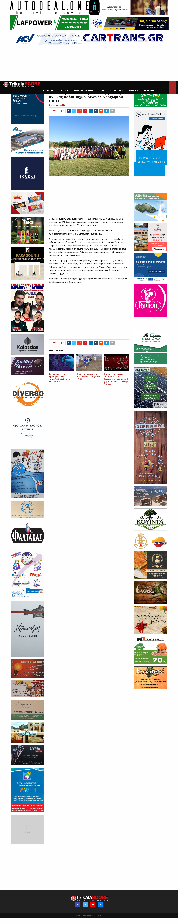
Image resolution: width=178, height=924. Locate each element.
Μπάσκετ (64, 90)
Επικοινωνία (148, 90)
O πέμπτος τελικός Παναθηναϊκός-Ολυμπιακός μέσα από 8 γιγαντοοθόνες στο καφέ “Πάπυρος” (116, 385)
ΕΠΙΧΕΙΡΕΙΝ (132, 90)
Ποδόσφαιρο (48, 90)
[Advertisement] (89, 63)
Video (102, 90)
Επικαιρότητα (115, 90)
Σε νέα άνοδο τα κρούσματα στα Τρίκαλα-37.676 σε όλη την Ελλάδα (60, 384)
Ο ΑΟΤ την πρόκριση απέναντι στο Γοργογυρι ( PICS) (88, 382)
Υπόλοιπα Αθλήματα (83, 90)
